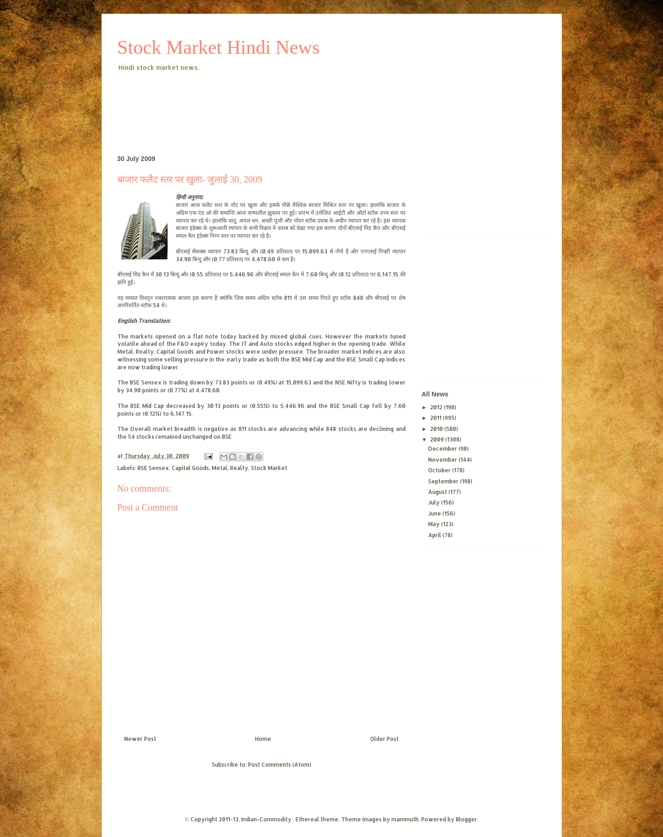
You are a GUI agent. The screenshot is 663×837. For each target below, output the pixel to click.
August (438, 491)
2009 (437, 439)
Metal (219, 467)
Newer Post (140, 738)
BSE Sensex (153, 467)
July (434, 502)
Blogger (466, 819)
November (443, 459)
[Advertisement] (285, 98)
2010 (437, 428)
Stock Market (269, 467)
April (435, 535)
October (440, 470)
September (444, 481)
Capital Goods (190, 467)
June (435, 513)
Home (263, 738)
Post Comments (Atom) (279, 764)
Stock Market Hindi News (218, 47)
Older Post (384, 738)
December (443, 448)
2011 (436, 417)
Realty (239, 467)
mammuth (405, 819)
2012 (437, 407)
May (434, 524)
